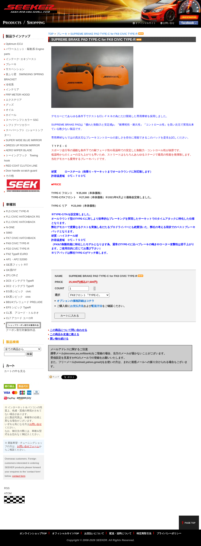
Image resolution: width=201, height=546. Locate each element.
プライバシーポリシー (169, 533)
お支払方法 (76, 306)
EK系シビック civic (18, 296)
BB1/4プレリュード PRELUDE (24, 302)
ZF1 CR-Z (12, 275)
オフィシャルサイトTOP (65, 533)
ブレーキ (11, 64)
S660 (9, 232)
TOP (51, 33)
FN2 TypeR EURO (17, 254)
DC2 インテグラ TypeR (20, 286)
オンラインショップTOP (33, 533)
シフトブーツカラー (18, 125)
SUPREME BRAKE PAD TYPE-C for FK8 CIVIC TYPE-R (107, 33)
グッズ (10, 104)
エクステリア (14, 99)
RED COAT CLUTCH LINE (22, 165)
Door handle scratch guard (21, 170)
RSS (7, 488)
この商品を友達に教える (64, 334)
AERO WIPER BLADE (19, 150)
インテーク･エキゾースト (21, 59)
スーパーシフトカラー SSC (22, 119)
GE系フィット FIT (17, 264)
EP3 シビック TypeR (18, 307)
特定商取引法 (144, 533)
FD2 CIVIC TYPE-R (17, 248)
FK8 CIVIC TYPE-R (17, 243)
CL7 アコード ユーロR (19, 318)
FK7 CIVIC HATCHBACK (21, 238)
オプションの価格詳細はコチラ (75, 300)
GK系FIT (11, 270)
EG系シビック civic (18, 291)
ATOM (7, 493)
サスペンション (15, 69)
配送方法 (96, 306)
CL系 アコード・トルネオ (22, 312)
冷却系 (10, 84)
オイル (10, 109)
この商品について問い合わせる (68, 330)
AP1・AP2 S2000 (16, 259)
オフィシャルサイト (145, 23)
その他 (10, 175)
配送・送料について (120, 533)
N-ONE (10, 227)
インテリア (12, 89)
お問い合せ (168, 23)
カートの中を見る (14, 371)
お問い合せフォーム (28, 446)
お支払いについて (94, 533)
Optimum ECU (14, 43)
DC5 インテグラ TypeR (20, 280)
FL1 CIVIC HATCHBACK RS (23, 216)
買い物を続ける (59, 338)
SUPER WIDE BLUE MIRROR (24, 140)
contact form (18, 476)
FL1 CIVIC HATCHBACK (20, 221)
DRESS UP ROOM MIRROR (23, 145)
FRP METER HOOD (18, 94)
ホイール (11, 114)
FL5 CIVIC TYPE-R (17, 211)
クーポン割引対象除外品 (20, 330)
